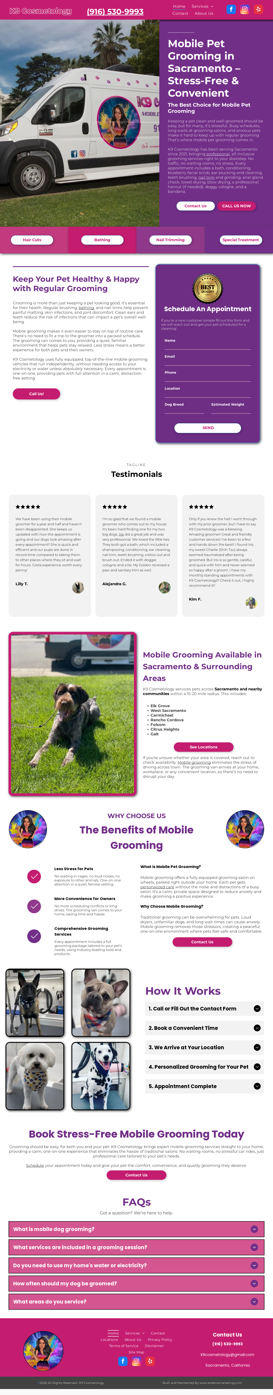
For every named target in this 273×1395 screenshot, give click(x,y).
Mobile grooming (194, 762)
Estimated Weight (227, 404)
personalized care (157, 887)
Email (170, 356)
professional (218, 154)
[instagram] (245, 10)
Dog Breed (174, 404)
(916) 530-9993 (227, 1344)
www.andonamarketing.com (220, 1383)
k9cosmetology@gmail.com (227, 1354)
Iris (121, 534)
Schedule (35, 1165)
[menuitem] (179, 6)
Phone (170, 372)
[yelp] (258, 10)
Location (172, 388)
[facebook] (231, 10)
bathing (86, 307)
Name (170, 340)
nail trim (206, 177)
